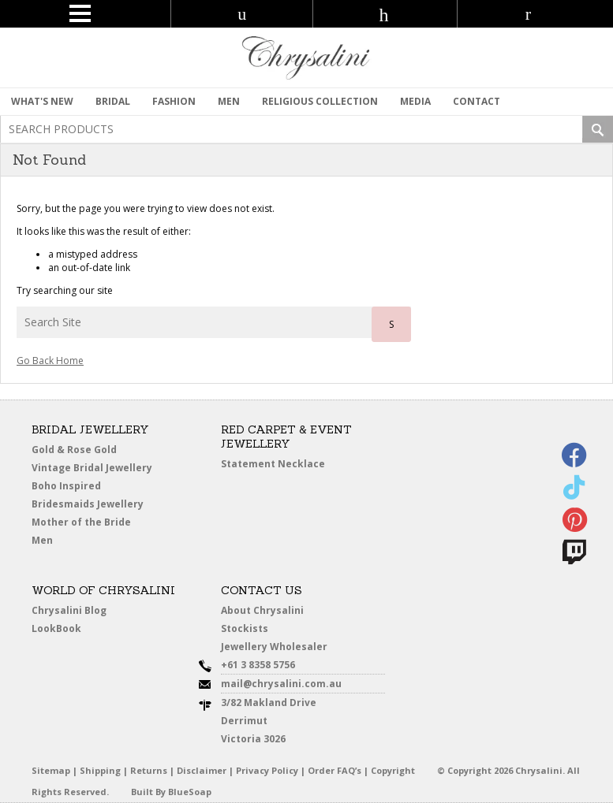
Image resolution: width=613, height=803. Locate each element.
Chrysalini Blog (69, 610)
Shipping (100, 770)
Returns (148, 770)
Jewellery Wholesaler (274, 646)
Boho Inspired (66, 486)
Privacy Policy (267, 770)
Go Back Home (50, 360)
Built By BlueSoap (171, 791)
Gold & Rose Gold (74, 449)
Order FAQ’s (334, 770)
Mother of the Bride (81, 522)
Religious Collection (320, 101)
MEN (229, 101)
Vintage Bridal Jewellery (92, 467)
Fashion (174, 101)
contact (476, 101)
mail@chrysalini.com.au (281, 683)
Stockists (244, 628)
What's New (42, 101)
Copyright (393, 770)
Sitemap (51, 770)
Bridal (112, 101)
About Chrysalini (262, 610)
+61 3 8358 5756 (258, 664)
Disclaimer (201, 770)
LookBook (56, 628)
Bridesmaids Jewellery (88, 504)
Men (42, 540)
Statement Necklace (273, 463)
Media (415, 101)
